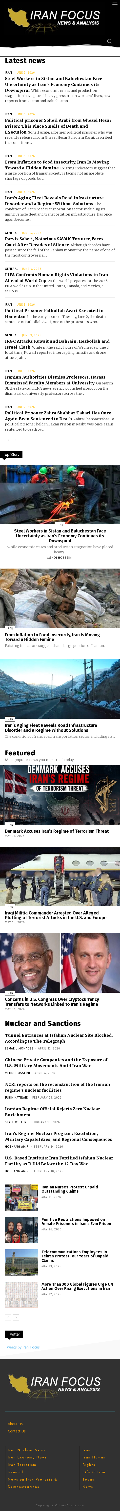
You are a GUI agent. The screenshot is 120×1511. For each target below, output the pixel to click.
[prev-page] (8, 440)
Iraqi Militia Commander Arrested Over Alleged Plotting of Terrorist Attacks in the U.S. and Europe (55, 915)
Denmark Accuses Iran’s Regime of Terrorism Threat (57, 831)
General (12, 232)
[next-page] (16, 440)
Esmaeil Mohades (19, 1048)
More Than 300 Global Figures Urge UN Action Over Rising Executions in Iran (77, 1286)
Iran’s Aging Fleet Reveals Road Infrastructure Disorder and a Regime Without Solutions (51, 728)
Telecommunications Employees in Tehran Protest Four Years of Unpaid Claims (74, 1256)
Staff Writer (15, 1122)
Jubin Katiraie (16, 1097)
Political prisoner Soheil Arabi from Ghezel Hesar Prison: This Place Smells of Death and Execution (58, 126)
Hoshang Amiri (17, 1146)
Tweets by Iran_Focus (22, 1347)
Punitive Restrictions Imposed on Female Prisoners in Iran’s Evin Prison (76, 1221)
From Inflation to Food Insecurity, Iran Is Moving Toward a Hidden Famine (52, 637)
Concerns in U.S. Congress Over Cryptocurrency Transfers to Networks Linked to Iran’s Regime (52, 1002)
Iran (8, 72)
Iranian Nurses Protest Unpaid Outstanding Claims (69, 1189)
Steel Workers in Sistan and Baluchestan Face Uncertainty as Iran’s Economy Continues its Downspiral (53, 84)
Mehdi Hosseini (60, 557)
